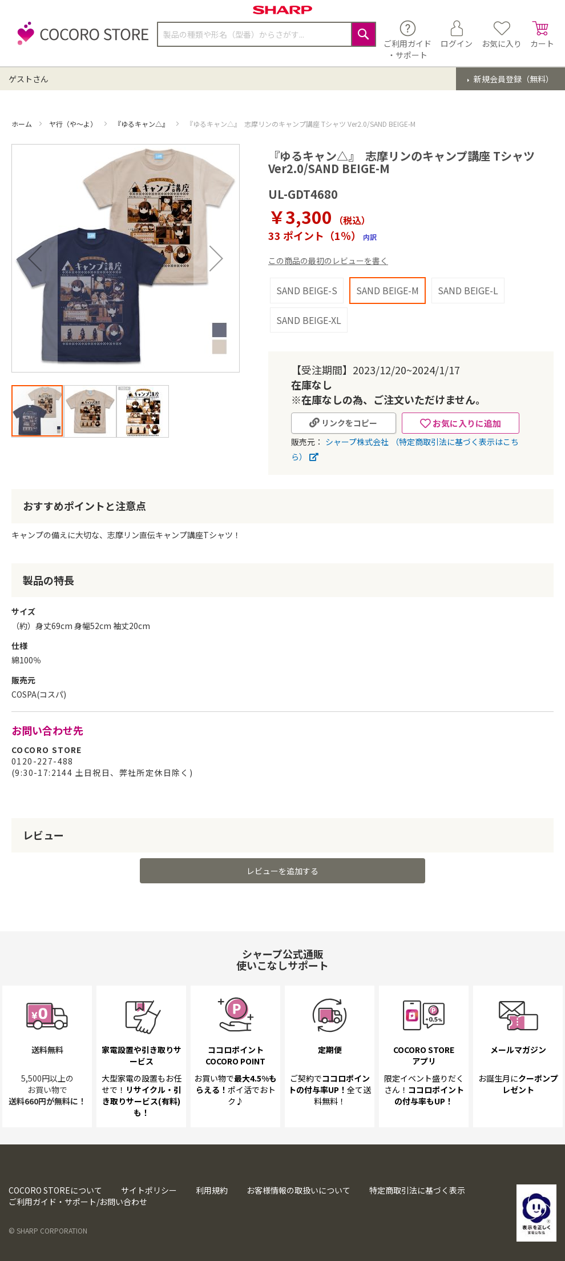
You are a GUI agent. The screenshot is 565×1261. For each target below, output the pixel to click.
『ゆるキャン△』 (142, 124)
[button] (35, 258)
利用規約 (212, 1190)
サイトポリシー (149, 1190)
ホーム (22, 124)
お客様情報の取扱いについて (298, 1190)
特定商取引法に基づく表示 (417, 1190)
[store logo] (79, 40)
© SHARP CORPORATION (48, 1230)
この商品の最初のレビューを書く (328, 260)
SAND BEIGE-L (468, 290)
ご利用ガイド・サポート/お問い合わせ (78, 1201)
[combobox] (266, 34)
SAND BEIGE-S (306, 290)
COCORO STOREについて (55, 1190)
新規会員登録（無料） (513, 79)
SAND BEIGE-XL (308, 320)
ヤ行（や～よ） (74, 124)
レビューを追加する (282, 870)
